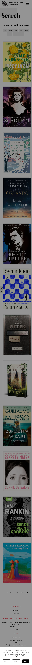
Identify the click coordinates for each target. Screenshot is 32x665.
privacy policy (13, 656)
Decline (6, 661)
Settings (16, 661)
